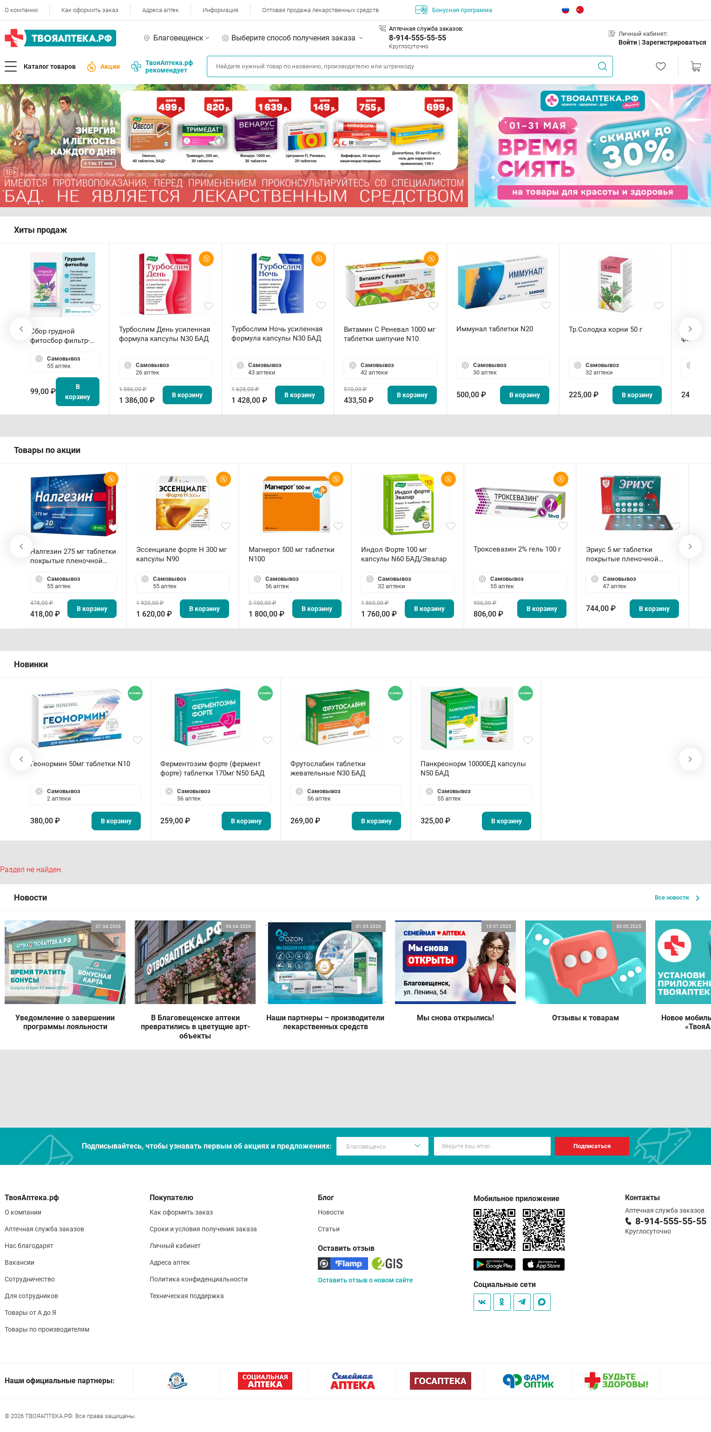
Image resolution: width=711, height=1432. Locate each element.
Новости (331, 1212)
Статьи (329, 1229)
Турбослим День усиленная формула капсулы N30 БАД (164, 334)
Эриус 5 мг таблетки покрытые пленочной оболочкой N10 (622, 554)
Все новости (677, 897)
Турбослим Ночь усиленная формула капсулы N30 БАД (277, 333)
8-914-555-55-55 (417, 37)
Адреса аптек (160, 10)
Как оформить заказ (89, 10)
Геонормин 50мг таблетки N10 (80, 764)
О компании (21, 10)
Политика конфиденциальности (199, 1279)
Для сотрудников (31, 1296)
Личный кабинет (175, 1245)
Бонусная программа (453, 10)
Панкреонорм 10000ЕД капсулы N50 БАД (473, 768)
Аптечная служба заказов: (426, 28)
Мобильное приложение (517, 1198)
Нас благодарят (29, 1245)
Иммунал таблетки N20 (494, 329)
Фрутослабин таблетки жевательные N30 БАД (328, 768)
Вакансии (19, 1262)
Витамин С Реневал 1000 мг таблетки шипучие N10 (389, 334)
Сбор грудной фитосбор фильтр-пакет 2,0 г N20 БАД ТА (62, 336)
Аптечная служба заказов (44, 1229)
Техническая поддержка (187, 1296)
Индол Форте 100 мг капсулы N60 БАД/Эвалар (404, 554)
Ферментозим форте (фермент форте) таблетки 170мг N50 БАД (212, 768)
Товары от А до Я (30, 1312)
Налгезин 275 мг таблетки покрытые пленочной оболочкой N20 (73, 556)
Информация (220, 10)
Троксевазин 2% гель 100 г (517, 549)
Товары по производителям (47, 1329)
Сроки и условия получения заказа (203, 1229)
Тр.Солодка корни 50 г (605, 329)
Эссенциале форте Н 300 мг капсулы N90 (181, 554)
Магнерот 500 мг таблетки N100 (292, 554)
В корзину (77, 392)
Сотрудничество (30, 1279)
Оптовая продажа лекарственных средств (320, 10)
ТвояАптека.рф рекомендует (162, 66)
